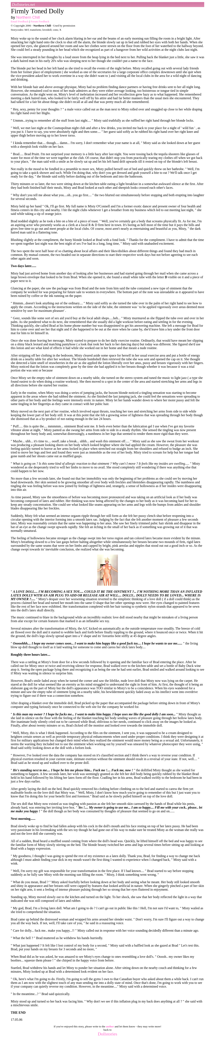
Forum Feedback (40, 21)
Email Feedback (20, 21)
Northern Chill (28, 17)
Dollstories (107, 1034)
